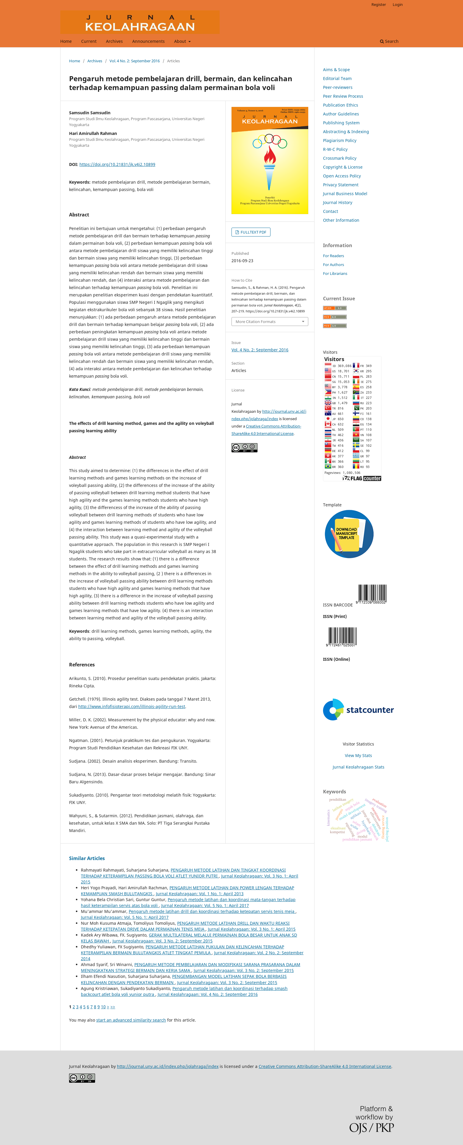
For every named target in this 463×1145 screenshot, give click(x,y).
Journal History (337, 202)
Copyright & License (343, 167)
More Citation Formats (255, 321)
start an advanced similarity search (131, 1020)
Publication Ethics (340, 105)
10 (103, 1006)
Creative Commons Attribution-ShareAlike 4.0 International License (325, 1066)
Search (389, 41)
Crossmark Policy (339, 158)
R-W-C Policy (335, 149)
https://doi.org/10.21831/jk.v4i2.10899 (117, 164)
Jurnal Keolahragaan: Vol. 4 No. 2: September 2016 (208, 994)
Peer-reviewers (338, 87)
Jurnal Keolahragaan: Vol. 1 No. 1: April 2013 (200, 893)
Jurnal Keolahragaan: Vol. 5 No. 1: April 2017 (205, 905)
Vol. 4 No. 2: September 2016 (135, 60)
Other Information (341, 220)
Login (398, 4)
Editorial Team (337, 78)
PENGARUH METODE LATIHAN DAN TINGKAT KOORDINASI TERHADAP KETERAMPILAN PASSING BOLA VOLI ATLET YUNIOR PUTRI (183, 873)
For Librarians (335, 273)
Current (89, 41)
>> (112, 1006)
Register (378, 4)
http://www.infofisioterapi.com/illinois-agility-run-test (131, 706)
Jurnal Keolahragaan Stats (358, 767)
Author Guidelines (341, 114)
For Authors (333, 264)
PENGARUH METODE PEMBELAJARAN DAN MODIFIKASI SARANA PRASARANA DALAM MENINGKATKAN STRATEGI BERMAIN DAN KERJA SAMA (190, 967)
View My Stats (358, 755)
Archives (114, 41)
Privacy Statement (340, 184)
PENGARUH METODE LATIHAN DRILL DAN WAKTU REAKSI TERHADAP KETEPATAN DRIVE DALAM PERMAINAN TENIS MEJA (185, 926)
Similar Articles (87, 858)
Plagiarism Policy (339, 140)
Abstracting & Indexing (346, 131)
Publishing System (341, 122)
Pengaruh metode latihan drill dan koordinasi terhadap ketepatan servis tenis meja (212, 911)
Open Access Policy (342, 176)
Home (66, 41)
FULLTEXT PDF (253, 232)
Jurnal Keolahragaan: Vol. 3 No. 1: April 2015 (252, 929)
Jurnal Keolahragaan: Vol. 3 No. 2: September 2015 (163, 941)
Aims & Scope (336, 69)
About (180, 41)
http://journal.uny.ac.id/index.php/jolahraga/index (168, 1066)
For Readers (333, 255)
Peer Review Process (343, 96)
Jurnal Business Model (345, 193)
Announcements (148, 41)
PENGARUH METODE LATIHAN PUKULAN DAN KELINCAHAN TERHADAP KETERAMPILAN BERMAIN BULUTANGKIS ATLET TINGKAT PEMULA (182, 949)
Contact (330, 211)
